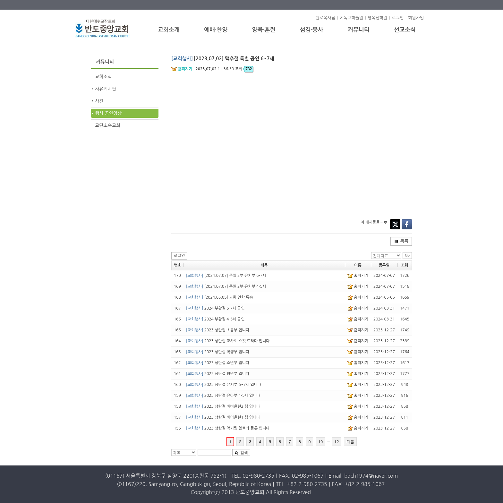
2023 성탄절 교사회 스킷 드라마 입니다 (228, 341)
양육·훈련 (263, 30)
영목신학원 (377, 18)
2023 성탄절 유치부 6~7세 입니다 (223, 385)
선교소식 (405, 30)
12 (336, 441)
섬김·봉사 (311, 30)
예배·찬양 (215, 30)
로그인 (398, 18)
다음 (350, 441)
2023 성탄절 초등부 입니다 (218, 330)
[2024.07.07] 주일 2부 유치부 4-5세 (226, 286)
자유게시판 (105, 89)
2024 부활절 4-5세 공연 (215, 319)
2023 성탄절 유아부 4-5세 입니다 (223, 395)
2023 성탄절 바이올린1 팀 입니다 (223, 417)
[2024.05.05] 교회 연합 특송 (219, 297)
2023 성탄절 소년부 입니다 (218, 363)
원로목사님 (325, 18)
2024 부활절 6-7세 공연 (215, 308)
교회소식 (103, 76)
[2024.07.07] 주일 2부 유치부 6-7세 (226, 275)
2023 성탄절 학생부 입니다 (218, 352)
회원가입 (416, 18)
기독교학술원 (351, 18)
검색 (241, 452)
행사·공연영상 (108, 113)
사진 (99, 101)
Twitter (395, 224)
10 (320, 441)
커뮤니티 (359, 30)
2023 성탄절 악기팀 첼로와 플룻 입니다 (228, 428)
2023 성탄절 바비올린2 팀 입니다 (223, 406)
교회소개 (169, 30)
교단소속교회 (107, 125)
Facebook (407, 224)
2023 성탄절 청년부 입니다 (218, 374)
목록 (401, 241)
